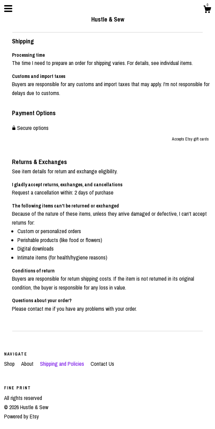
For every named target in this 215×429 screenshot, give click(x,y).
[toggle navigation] (8, 8)
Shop (10, 363)
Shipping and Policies (62, 363)
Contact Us (102, 363)
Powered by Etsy (21, 416)
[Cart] (207, 10)
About (28, 363)
